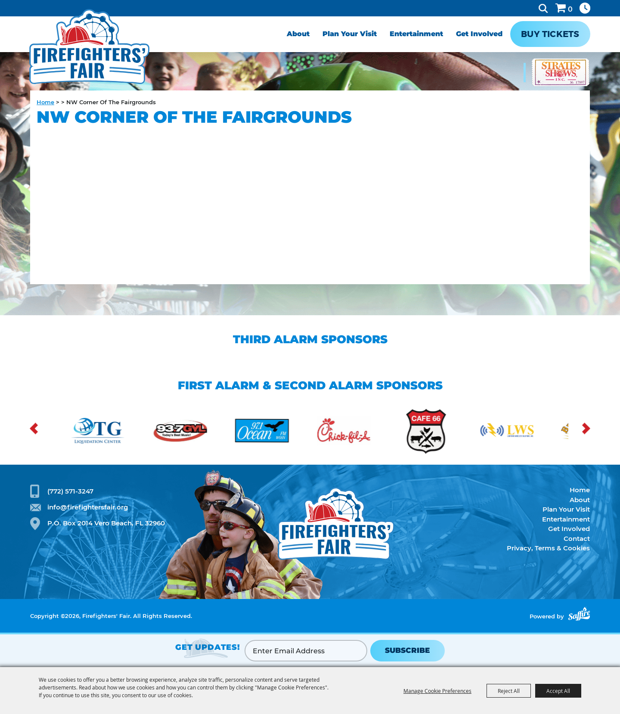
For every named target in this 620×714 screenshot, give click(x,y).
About (298, 34)
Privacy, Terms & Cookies (548, 548)
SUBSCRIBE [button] (407, 650)
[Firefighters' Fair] (89, 46)
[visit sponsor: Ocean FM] (269, 432)
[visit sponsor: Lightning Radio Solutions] (514, 432)
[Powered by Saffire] (579, 614)
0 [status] (570, 9)
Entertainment (416, 34)
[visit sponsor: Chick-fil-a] (350, 432)
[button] (34, 429)
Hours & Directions (585, 8)
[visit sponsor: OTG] (105, 432)
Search (543, 8)
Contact (577, 538)
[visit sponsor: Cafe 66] (432, 432)
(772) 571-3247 (70, 491)
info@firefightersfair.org (87, 507)
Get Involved (479, 34)
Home (45, 102)
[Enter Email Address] (306, 650)
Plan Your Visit (349, 34)
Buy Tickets (550, 34)
